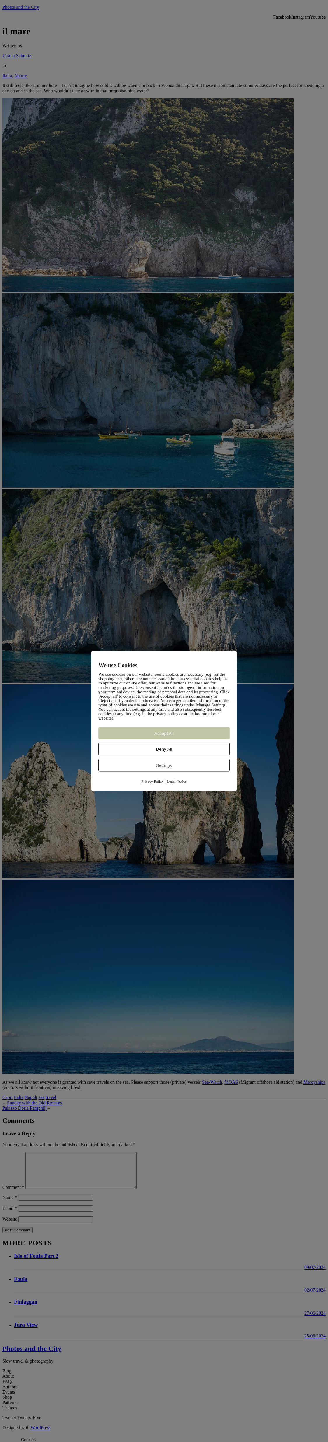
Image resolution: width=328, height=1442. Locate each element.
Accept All (164, 733)
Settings (164, 765)
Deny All (164, 749)
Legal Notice (177, 781)
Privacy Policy (153, 781)
